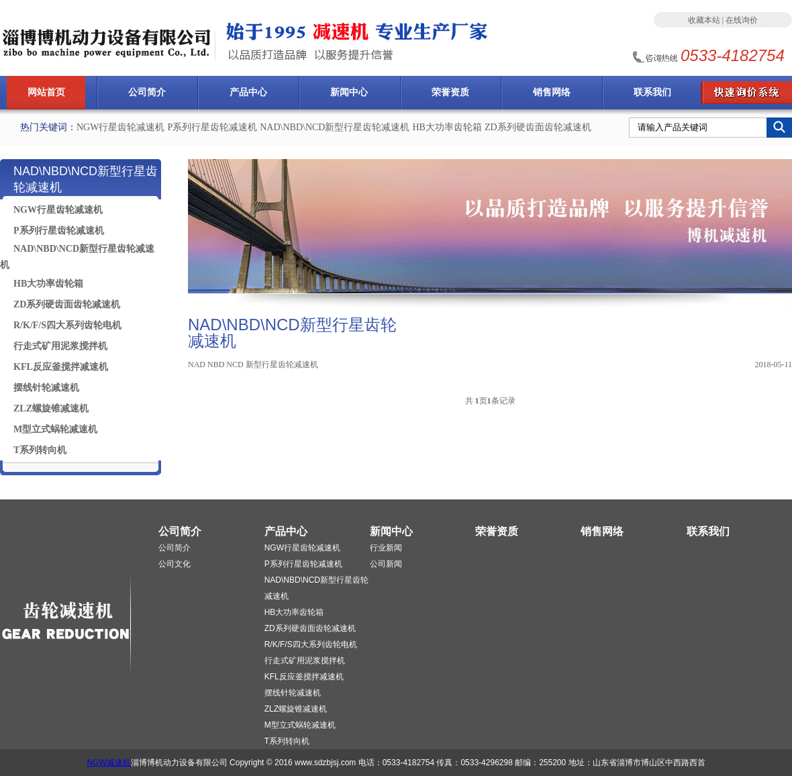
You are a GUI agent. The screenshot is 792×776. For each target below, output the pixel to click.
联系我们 (652, 92)
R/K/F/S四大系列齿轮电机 (67, 325)
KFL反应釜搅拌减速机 (60, 367)
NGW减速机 (108, 762)
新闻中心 (349, 92)
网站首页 (46, 92)
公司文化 (174, 564)
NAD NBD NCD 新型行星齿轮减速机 (253, 364)
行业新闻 (386, 547)
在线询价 (742, 20)
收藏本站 (704, 20)
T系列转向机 (39, 450)
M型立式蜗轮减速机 (55, 429)
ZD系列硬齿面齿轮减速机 (538, 127)
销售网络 (552, 92)
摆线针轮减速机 (46, 388)
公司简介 (147, 92)
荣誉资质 (450, 92)
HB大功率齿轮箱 (446, 127)
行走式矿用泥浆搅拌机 (60, 346)
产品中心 (248, 92)
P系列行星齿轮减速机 (212, 127)
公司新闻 (386, 564)
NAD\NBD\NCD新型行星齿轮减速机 (334, 127)
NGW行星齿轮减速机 (120, 127)
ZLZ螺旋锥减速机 (51, 408)
